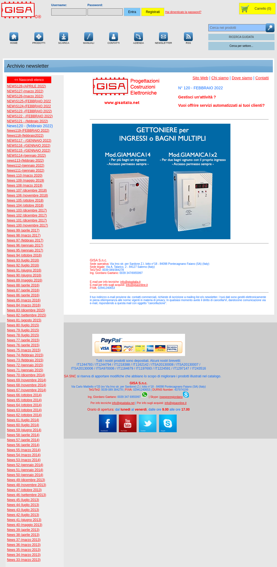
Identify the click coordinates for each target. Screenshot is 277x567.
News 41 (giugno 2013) (24, 520)
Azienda (138, 37)
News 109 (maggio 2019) (25, 180)
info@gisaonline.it (137, 284)
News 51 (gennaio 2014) (25, 470)
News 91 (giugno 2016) (24, 270)
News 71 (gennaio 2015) (25, 370)
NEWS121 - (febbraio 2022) (27, 121)
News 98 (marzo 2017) (23, 235)
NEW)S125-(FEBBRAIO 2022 (29, 101)
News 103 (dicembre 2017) (27, 210)
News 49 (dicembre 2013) (26, 480)
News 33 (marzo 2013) (23, 560)
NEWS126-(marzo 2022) (25, 96)
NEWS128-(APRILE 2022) (26, 86)
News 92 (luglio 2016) (23, 265)
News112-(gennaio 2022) (25, 165)
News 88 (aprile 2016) (23, 285)
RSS (188, 37)
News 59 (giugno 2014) (24, 430)
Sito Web (200, 78)
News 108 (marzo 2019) (24, 185)
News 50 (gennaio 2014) (25, 475)
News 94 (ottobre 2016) (24, 255)
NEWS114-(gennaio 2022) (26, 155)
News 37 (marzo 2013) (23, 540)
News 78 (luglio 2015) (23, 335)
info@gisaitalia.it (130, 281)
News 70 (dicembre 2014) (26, 375)
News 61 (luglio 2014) (23, 420)
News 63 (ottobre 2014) (24, 410)
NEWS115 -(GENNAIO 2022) (28, 150)
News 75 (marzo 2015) (23, 350)
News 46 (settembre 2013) (26, 495)
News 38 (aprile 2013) (23, 535)
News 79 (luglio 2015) (23, 330)
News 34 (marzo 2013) (23, 555)
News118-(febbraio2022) (25, 136)
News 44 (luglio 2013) (23, 505)
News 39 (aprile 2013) (23, 530)
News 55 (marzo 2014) (23, 450)
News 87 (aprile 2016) (23, 290)
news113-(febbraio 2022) (25, 160)
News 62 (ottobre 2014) (24, 415)
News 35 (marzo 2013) (23, 550)
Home (13, 37)
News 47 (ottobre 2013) (24, 490)
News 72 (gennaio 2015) (25, 365)
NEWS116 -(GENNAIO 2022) (28, 146)
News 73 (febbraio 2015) (25, 360)
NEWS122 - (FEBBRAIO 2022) (30, 116)
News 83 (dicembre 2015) (26, 310)
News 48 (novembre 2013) (26, 485)
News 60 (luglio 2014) (23, 425)
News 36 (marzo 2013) (23, 545)
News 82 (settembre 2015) (26, 315)
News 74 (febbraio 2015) (25, 355)
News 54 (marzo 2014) (23, 455)
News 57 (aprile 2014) (23, 440)
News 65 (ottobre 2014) (24, 400)
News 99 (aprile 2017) (23, 230)
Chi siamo (220, 78)
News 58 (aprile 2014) (23, 435)
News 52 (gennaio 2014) (25, 465)
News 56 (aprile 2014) (23, 445)
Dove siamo (242, 78)
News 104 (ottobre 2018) (25, 205)
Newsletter (163, 37)
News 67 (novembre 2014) (26, 390)
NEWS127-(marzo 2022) (25, 91)
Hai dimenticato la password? (183, 12)
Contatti (113, 37)
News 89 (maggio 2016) (24, 280)
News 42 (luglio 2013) (23, 515)
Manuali (88, 37)
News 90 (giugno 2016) (24, 275)
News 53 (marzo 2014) (23, 460)
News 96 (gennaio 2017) (25, 245)
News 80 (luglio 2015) (23, 325)
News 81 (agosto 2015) (24, 320)
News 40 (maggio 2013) (24, 525)
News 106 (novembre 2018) (27, 195)
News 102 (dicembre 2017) (27, 215)
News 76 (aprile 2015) (23, 345)
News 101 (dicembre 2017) (27, 220)
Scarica (63, 37)
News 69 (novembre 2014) (26, 380)
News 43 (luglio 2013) (23, 510)
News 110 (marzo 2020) (24, 175)
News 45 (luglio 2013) (23, 500)
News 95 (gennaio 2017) (25, 250)
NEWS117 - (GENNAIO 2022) (29, 141)
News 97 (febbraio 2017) (25, 240)
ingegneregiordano (171, 396)
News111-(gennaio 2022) (25, 170)
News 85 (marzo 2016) (23, 300)
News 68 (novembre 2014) (26, 385)
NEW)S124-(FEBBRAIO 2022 (29, 106)
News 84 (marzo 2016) (23, 305)
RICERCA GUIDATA (241, 37)
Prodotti (38, 37)
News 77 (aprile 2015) (23, 340)
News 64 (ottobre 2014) (24, 405)
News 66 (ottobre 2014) (24, 395)
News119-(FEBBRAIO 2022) (28, 131)
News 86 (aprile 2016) (23, 295)
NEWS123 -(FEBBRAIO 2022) (29, 111)
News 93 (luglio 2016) (23, 260)
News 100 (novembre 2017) (27, 225)
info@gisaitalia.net (123, 403)
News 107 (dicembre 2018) (27, 190)
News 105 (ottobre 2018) (25, 200)
